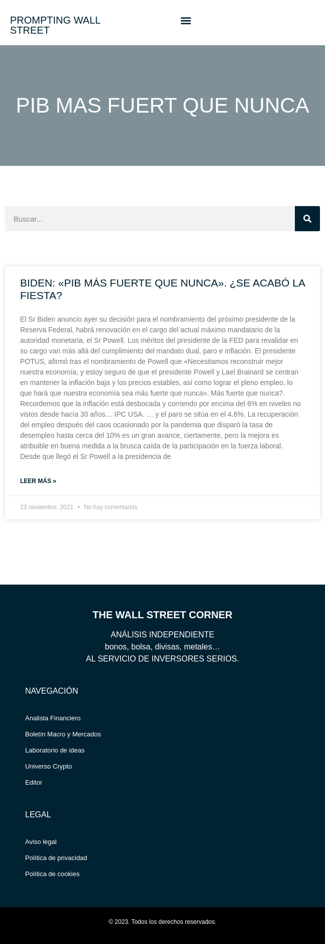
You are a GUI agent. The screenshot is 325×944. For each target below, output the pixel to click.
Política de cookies (52, 874)
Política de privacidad (56, 858)
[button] (185, 20)
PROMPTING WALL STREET (55, 25)
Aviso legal (41, 841)
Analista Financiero (53, 718)
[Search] (307, 218)
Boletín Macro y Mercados (63, 734)
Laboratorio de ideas (55, 750)
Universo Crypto (48, 766)
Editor (33, 782)
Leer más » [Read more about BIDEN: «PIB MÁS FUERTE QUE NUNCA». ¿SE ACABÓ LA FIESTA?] (38, 481)
